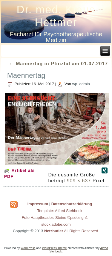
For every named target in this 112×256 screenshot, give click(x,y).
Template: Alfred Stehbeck (59, 210)
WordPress (28, 248)
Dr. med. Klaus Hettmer (55, 16)
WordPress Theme (54, 248)
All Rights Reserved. (71, 231)
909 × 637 (79, 180)
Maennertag (26, 75)
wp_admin (81, 84)
